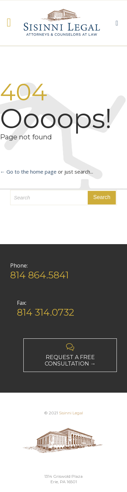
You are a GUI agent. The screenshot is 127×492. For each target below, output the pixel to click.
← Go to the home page (28, 171)
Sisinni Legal (71, 412)
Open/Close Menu (12, 23)
